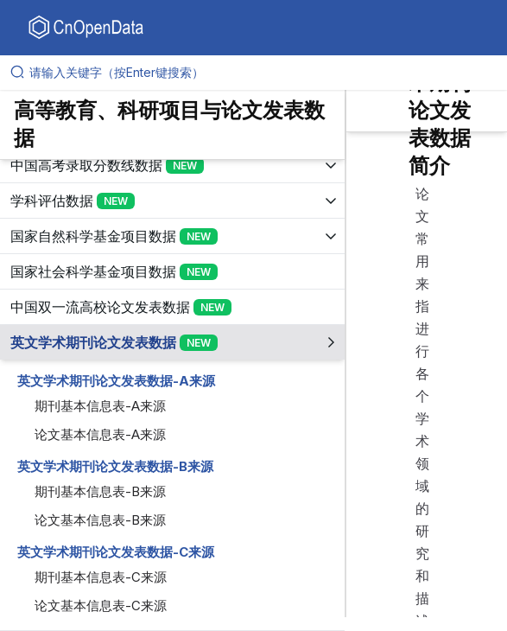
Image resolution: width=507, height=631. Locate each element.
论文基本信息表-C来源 (101, 605)
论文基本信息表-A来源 (100, 434)
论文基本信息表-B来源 (100, 520)
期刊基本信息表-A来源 (100, 406)
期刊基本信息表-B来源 (100, 491)
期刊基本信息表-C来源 (101, 577)
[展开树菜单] (172, 165)
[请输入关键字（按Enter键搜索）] (260, 72)
